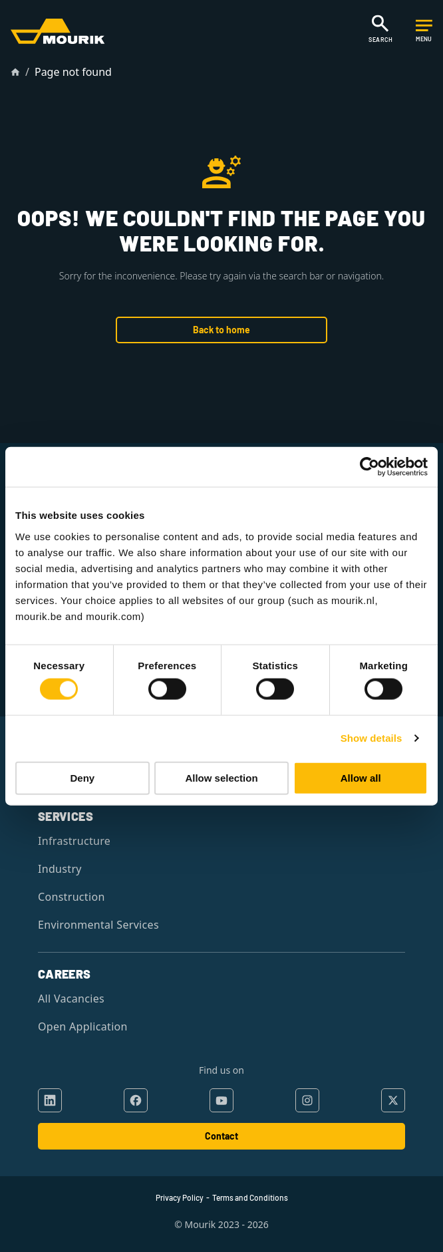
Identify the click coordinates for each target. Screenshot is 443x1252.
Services (65, 816)
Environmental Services (98, 924)
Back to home (221, 329)
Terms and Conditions (250, 1197)
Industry (60, 868)
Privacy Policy (180, 1197)
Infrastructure (74, 841)
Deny (82, 777)
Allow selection (221, 777)
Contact (221, 1136)
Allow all (361, 777)
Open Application (83, 1026)
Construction (71, 896)
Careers (64, 974)
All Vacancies (71, 998)
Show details (371, 738)
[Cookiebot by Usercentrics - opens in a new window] (369, 467)
